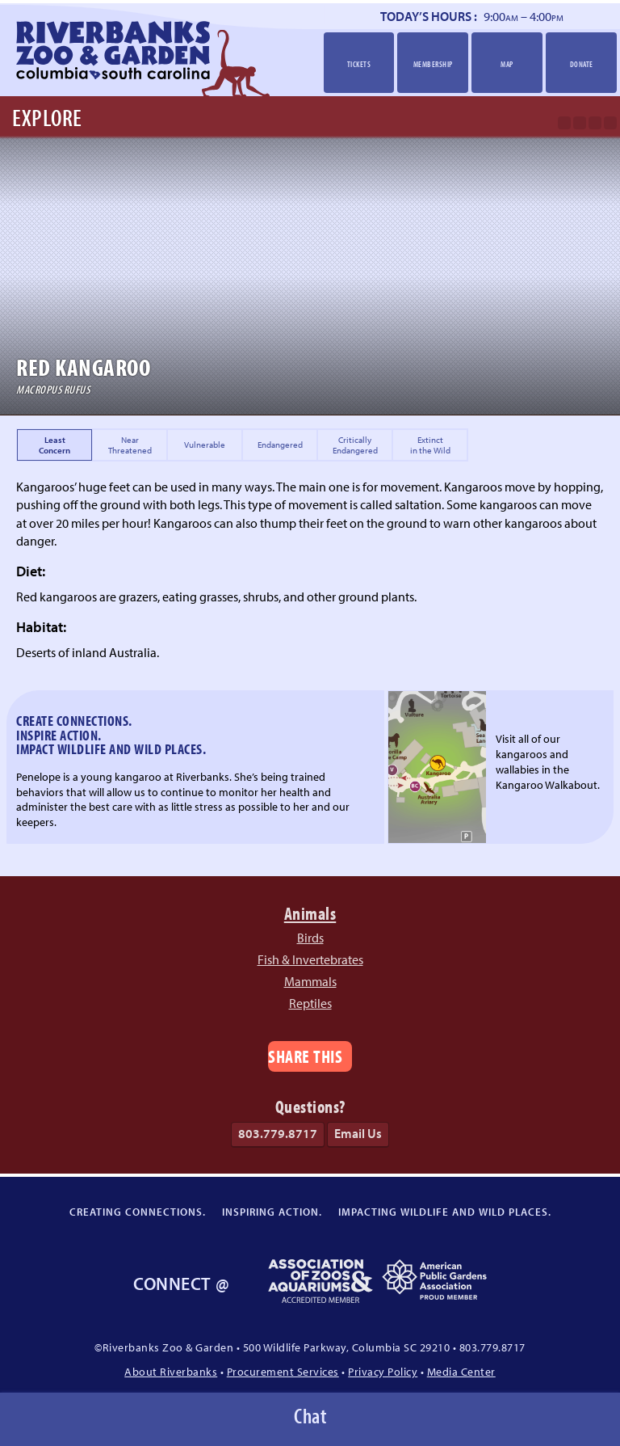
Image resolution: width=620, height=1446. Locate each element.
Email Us (358, 1133)
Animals (310, 913)
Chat (310, 1415)
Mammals (310, 981)
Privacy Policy (382, 1371)
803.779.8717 (277, 1133)
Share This (305, 1056)
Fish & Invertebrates (310, 959)
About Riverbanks (170, 1371)
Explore (47, 117)
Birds (310, 938)
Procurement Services (283, 1371)
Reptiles (310, 1003)
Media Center (461, 1371)
